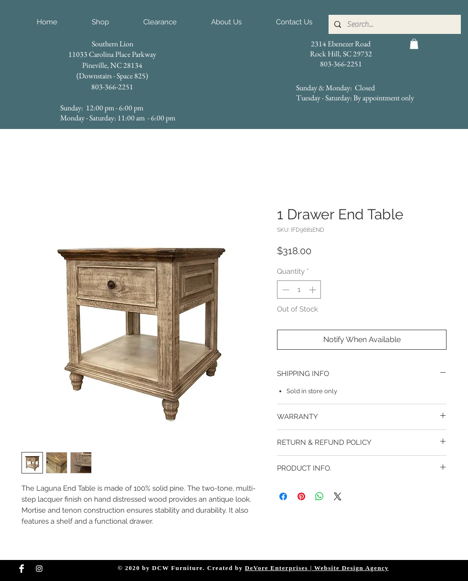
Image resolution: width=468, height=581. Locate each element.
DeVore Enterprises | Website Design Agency (317, 567)
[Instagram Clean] (39, 568)
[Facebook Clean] (21, 568)
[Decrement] (284, 290)
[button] (414, 44)
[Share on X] (337, 496)
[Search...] (394, 24)
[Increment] (313, 290)
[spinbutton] (299, 290)
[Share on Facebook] (283, 496)
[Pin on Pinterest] (301, 496)
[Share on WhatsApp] (319, 496)
